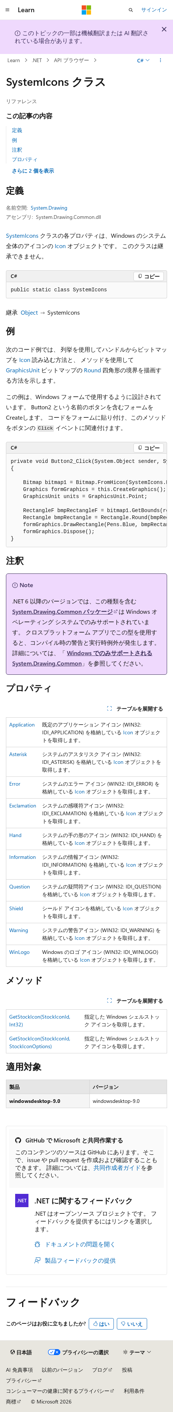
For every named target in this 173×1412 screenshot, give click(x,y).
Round (92, 370)
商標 (11, 1401)
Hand (15, 835)
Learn (13, 60)
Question (19, 886)
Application (22, 724)
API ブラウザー (71, 60)
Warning (18, 930)
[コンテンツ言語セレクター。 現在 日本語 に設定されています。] (21, 1352)
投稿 (127, 1369)
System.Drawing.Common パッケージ (62, 611)
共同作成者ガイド (117, 1167)
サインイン (154, 9)
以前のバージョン (62, 1369)
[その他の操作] (160, 60)
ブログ (100, 1369)
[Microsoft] (86, 10)
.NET (37, 60)
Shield (16, 908)
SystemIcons (22, 235)
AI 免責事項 (19, 1369)
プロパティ (25, 159)
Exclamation (22, 805)
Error (14, 783)
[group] (86, 500)
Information (22, 856)
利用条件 (134, 1390)
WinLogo (19, 951)
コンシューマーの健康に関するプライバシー (57, 1390)
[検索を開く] (130, 10)
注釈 (17, 149)
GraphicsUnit (23, 370)
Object (29, 312)
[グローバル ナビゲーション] (7, 10)
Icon (60, 246)
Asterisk (18, 754)
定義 (17, 129)
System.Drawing (49, 207)
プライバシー (21, 1380)
